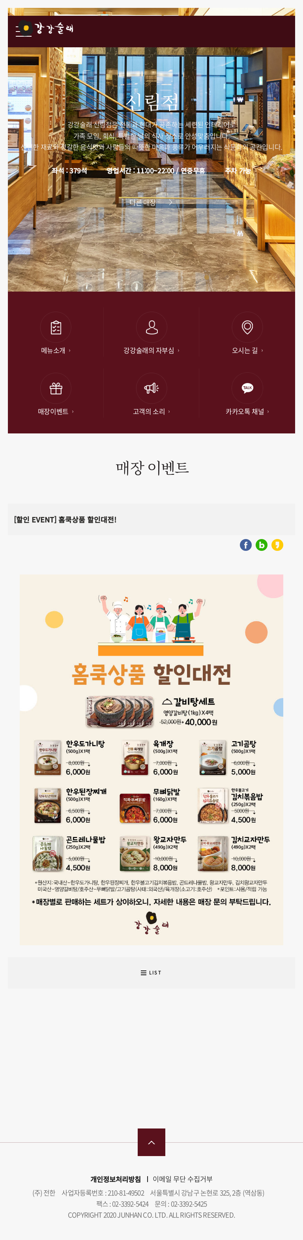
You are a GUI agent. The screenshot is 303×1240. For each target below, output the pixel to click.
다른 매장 (142, 202)
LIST (155, 972)
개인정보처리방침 (115, 1179)
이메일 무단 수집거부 (183, 1179)
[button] (206, 277)
